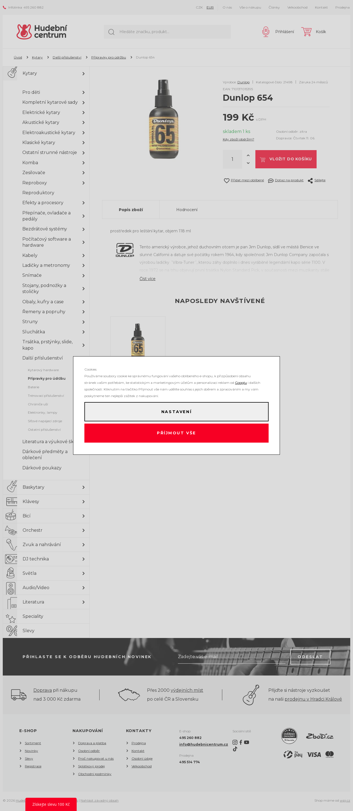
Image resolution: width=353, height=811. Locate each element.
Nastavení (176, 411)
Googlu (241, 382)
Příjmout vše (177, 433)
